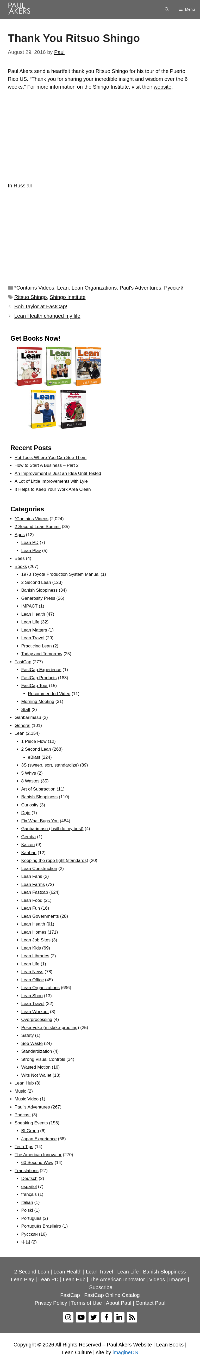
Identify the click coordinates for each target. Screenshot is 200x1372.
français (29, 1194)
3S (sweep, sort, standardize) (50, 765)
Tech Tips (24, 1146)
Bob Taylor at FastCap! (40, 306)
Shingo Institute (68, 297)
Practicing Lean (36, 646)
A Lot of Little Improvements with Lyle (51, 481)
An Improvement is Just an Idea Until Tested (58, 473)
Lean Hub (24, 1083)
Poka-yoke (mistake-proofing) (50, 1027)
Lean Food (31, 900)
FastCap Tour (34, 685)
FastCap (23, 661)
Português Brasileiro (41, 1226)
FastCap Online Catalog (112, 1295)
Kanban (29, 852)
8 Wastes (30, 781)
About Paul (118, 1303)
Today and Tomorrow (42, 653)
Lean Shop (32, 995)
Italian (27, 1202)
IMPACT (29, 606)
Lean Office (32, 979)
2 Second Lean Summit (38, 526)
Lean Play (31, 550)
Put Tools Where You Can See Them (50, 457)
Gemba (28, 836)
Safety (27, 1035)
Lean (63, 288)
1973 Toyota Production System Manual (60, 574)
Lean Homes (33, 932)
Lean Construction (39, 868)
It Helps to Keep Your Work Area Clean (53, 489)
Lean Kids (31, 948)
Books (21, 566)
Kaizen (28, 844)
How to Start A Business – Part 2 (47, 465)
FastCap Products (39, 677)
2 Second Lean (36, 582)
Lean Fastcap (34, 892)
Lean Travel (33, 637)
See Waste (32, 1043)
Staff (25, 709)
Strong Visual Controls (43, 1059)
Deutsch (29, 1178)
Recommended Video (49, 693)
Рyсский (173, 288)
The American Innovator (38, 1154)
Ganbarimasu (28, 717)
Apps (20, 534)
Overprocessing (36, 1019)
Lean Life (30, 622)
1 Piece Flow (34, 741)
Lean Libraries (35, 955)
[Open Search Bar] (167, 9)
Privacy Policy (51, 1303)
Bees (20, 558)
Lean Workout (35, 1011)
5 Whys (28, 773)
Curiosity (30, 805)
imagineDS (125, 1352)
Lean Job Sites (36, 940)
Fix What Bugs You (40, 820)
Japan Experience (39, 1138)
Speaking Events (31, 1122)
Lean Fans (31, 876)
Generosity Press (38, 598)
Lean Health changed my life (47, 316)
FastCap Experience (41, 669)
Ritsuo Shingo (30, 297)
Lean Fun (30, 908)
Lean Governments (40, 916)
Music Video (27, 1099)
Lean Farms (33, 884)
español (29, 1186)
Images (177, 1279)
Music (20, 1091)
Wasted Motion (36, 1067)
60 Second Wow (37, 1162)
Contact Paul (151, 1303)
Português (31, 1218)
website (162, 87)
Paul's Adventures (140, 288)
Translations (27, 1170)
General (22, 725)
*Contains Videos (34, 288)
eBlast (34, 757)
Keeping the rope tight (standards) (54, 860)
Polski (27, 1210)
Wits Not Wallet (36, 1075)
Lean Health (33, 614)
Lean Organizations (94, 288)
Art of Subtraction (38, 789)
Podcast (22, 1114)
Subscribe (100, 1287)
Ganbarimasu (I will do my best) (52, 828)
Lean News (32, 971)
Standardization (36, 1051)
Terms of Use (86, 1303)
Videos (157, 1279)
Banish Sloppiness (39, 590)
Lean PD (30, 542)
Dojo (25, 812)
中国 (25, 1242)
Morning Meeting (37, 701)
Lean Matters (34, 630)
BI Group (30, 1130)
